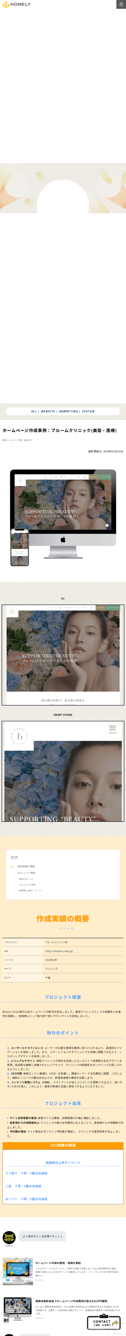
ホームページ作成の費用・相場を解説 (58, 1261)
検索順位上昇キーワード (30, 890)
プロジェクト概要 (26, 872)
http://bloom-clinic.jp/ (61, 950)
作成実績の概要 (26, 866)
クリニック (55, 967)
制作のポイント (26, 879)
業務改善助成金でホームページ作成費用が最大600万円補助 (71, 1299)
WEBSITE (28, 440)
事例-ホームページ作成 (12, 440)
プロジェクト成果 (27, 884)
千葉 (52, 976)
